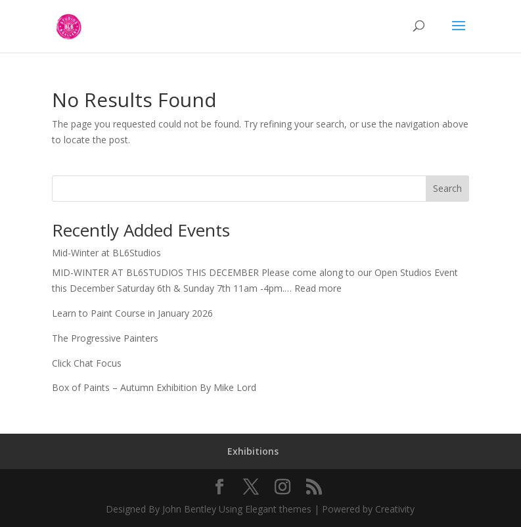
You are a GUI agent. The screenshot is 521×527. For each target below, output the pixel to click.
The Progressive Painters (105, 338)
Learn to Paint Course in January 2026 (132, 313)
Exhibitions (253, 451)
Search (447, 188)
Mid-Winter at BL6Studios (106, 252)
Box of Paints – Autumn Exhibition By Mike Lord (154, 387)
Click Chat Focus (87, 363)
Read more (318, 288)
